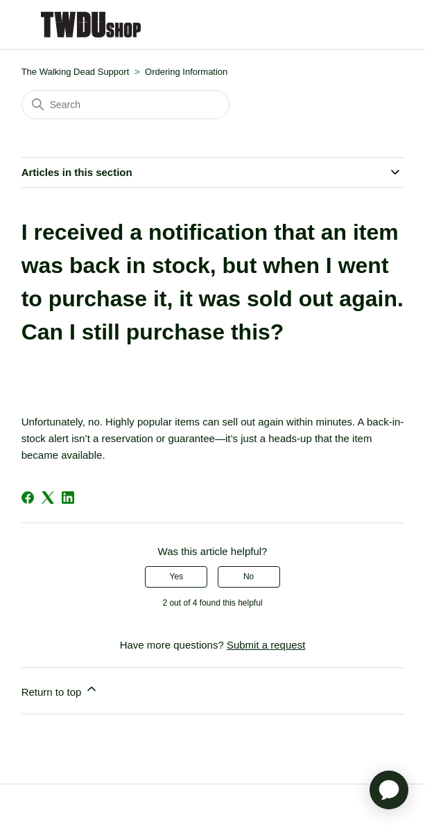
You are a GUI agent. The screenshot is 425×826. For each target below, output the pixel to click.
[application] (389, 790)
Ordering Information (186, 72)
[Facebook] (27, 497)
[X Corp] (48, 497)
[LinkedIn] (68, 497)
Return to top (59, 690)
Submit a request (266, 645)
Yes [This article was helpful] (177, 576)
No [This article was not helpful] (248, 576)
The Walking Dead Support (75, 72)
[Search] (125, 104)
